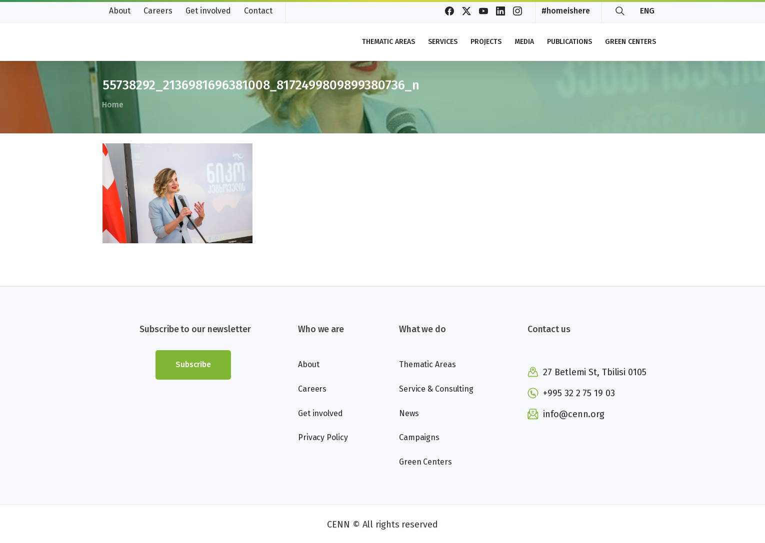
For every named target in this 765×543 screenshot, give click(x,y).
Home (109, 104)
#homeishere (566, 11)
